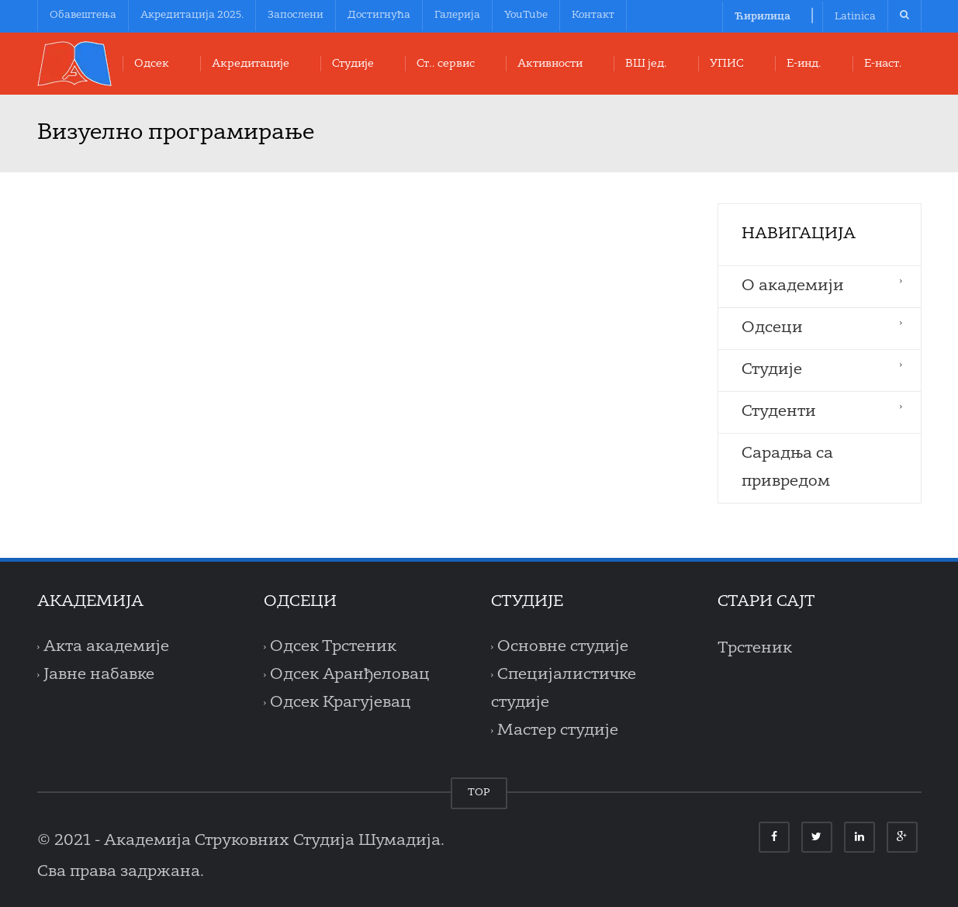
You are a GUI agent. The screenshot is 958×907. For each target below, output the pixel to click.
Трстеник (755, 648)
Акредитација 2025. (192, 15)
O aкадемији (793, 286)
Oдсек (151, 63)
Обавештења (83, 15)
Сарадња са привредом (787, 468)
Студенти (779, 412)
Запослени (295, 15)
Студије (353, 63)
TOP (479, 793)
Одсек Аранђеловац (350, 675)
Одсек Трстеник (333, 647)
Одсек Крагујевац (340, 703)
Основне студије (562, 647)
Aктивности (550, 63)
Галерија (457, 15)
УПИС (727, 63)
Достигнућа (379, 15)
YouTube (526, 15)
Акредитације (250, 63)
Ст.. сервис (446, 63)
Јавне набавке (98, 675)
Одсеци (772, 328)
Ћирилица (762, 17)
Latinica (855, 17)
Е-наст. (883, 63)
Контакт (593, 15)
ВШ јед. (646, 63)
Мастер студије (557, 731)
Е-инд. (804, 63)
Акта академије (106, 647)
